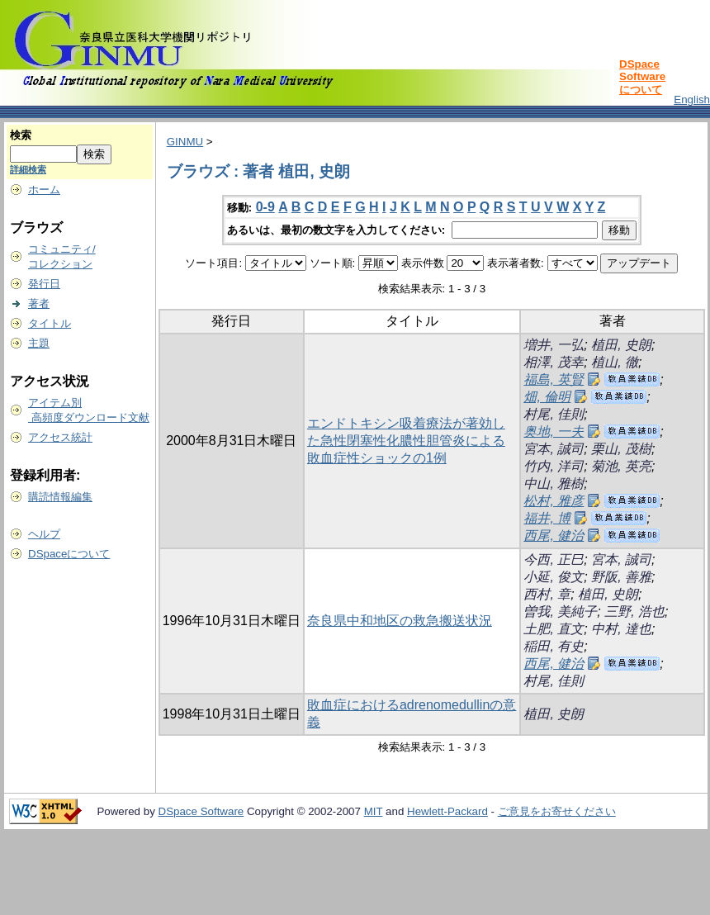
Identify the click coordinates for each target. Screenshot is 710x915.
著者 (39, 303)
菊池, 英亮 (621, 466)
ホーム (44, 189)
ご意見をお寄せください (557, 811)
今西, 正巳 (553, 559)
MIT (373, 811)
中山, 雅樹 (553, 483)
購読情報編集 (60, 497)
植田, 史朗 (621, 345)
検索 (20, 135)
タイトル (49, 323)
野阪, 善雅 (621, 577)
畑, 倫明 (546, 397)
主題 (39, 343)
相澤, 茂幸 (553, 362)
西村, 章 (546, 594)
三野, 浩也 (634, 611)
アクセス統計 (60, 437)
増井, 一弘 (553, 345)
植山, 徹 (614, 362)
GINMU (185, 141)
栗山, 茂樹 (621, 449)
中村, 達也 (621, 629)
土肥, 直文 (553, 629)
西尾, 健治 (553, 536)
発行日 (44, 283)
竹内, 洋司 (553, 466)
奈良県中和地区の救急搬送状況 (399, 621)
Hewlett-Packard (447, 811)
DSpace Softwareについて (642, 77)
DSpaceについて (69, 554)
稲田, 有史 (553, 646)
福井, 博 (546, 518)
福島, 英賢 (553, 379)
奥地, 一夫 (553, 431)
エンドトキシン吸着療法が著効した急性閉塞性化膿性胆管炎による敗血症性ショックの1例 (406, 440)
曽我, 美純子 (560, 611)
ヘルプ (44, 534)
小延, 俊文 (553, 577)
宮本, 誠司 (553, 449)
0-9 (265, 207)
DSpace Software (201, 811)
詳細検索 (28, 169)
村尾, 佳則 (553, 414)
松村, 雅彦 (553, 501)
